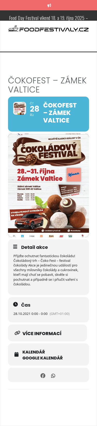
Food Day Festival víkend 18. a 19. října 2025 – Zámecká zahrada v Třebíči (48, 20)
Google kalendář (42, 358)
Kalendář (33, 352)
